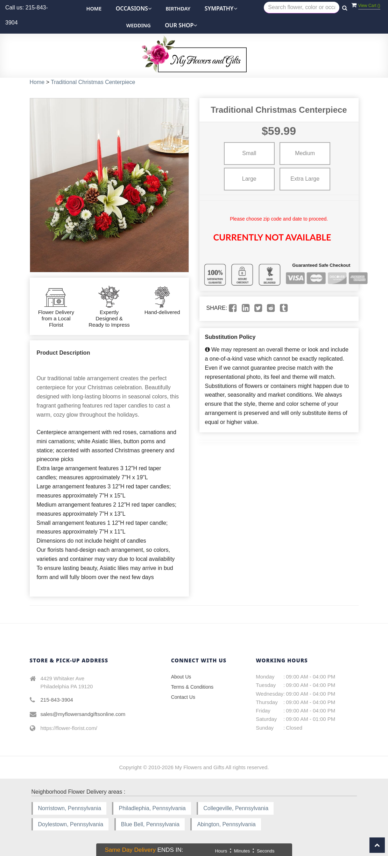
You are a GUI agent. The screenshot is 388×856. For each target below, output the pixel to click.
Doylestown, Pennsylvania (71, 824)
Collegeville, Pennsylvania (235, 808)
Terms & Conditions (192, 687)
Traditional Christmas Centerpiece (93, 82)
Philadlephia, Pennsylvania (152, 808)
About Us (181, 677)
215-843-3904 (57, 700)
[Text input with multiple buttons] (301, 7)
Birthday (177, 8)
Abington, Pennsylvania (226, 824)
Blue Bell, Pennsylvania (150, 824)
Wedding (138, 25)
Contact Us (183, 697)
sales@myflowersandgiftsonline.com (83, 714)
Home (94, 8)
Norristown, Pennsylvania (69, 808)
